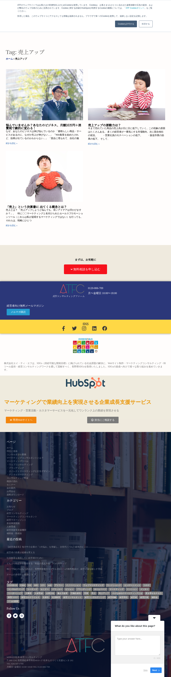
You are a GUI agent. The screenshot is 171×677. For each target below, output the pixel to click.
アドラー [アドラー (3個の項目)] (59, 585)
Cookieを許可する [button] (126, 24)
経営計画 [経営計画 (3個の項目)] (144, 597)
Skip (145, 670)
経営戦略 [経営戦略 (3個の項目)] (112, 597)
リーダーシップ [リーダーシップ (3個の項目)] (15, 593)
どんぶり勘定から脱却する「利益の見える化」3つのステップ (36, 563)
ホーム (9, 59)
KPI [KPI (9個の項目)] (36, 585)
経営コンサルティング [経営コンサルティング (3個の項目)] (95, 597)
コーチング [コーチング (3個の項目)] (32, 589)
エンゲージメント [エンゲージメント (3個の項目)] (132, 585)
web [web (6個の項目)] (49, 585)
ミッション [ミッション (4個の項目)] (132, 589)
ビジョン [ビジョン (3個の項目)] (69, 589)
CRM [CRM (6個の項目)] (22, 585)
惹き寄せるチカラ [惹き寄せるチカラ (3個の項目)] (154, 593)
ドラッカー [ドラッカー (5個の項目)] (57, 589)
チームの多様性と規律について (22, 574)
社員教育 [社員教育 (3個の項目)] (56, 597)
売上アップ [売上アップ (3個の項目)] (104, 593)
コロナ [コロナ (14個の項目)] (147, 585)
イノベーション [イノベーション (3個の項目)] (73, 585)
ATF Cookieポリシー (135, 8)
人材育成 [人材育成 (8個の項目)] (39, 593)
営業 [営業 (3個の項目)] (86, 593)
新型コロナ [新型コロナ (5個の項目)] (13, 597)
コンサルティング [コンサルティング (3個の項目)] (16, 589)
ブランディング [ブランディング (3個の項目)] (84, 589)
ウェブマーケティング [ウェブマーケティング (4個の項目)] (93, 585)
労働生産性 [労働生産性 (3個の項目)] (76, 593)
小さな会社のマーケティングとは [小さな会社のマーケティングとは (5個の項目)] (127, 593)
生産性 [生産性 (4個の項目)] (46, 597)
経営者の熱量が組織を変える (21, 552)
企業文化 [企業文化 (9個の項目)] (50, 593)
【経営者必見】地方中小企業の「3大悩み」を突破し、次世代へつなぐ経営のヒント (47, 547)
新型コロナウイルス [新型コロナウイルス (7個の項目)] (30, 597)
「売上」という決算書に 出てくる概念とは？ (36, 207)
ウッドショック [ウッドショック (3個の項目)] (114, 585)
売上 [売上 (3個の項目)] (94, 593)
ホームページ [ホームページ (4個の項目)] (100, 589)
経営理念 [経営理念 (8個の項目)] (124, 597)
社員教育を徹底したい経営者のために (25, 558)
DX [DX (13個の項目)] (29, 585)
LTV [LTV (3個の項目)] (43, 585)
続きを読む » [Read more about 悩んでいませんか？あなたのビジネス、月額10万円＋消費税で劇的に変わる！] (11, 143)
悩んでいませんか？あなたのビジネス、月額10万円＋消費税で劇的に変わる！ (43, 126)
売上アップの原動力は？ (104, 125)
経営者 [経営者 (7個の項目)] (134, 597)
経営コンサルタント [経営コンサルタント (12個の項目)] (72, 597)
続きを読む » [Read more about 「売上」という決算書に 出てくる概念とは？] (11, 225)
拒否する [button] (146, 24)
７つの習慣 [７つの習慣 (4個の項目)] (13, 601)
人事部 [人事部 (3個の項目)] (28, 593)
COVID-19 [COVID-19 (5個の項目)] (12, 585)
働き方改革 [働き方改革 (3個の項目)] (62, 593)
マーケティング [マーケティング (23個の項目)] (117, 589)
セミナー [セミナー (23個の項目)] (45, 589)
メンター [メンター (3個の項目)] (144, 589)
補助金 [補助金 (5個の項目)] (155, 597)
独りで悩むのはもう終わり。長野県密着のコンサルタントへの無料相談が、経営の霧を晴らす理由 (54, 569)
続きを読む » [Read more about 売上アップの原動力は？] (94, 144)
